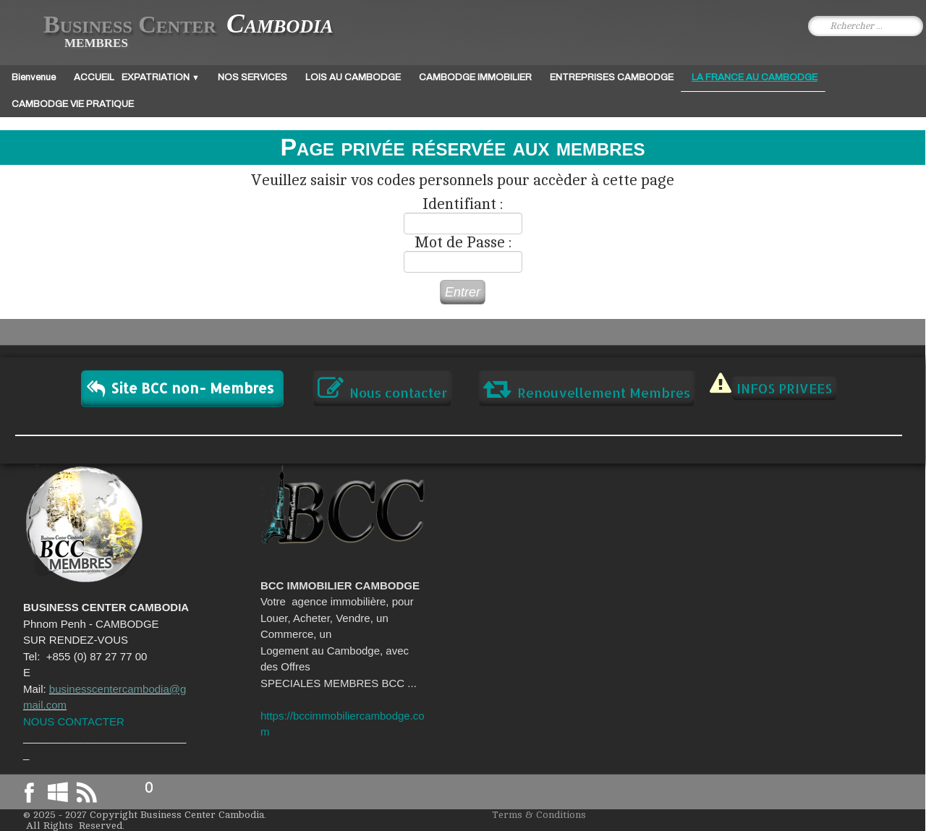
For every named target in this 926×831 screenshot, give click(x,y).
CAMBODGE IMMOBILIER (475, 77)
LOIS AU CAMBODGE (353, 77)
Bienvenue (34, 77)
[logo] (177, 32)
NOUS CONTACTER (73, 721)
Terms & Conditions (539, 814)
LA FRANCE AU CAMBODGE (754, 77)
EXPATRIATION (161, 77)
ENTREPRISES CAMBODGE (612, 77)
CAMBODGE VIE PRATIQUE (73, 104)
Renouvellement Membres (586, 388)
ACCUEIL (94, 77)
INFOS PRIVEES (784, 388)
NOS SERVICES (252, 77)
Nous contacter (382, 388)
